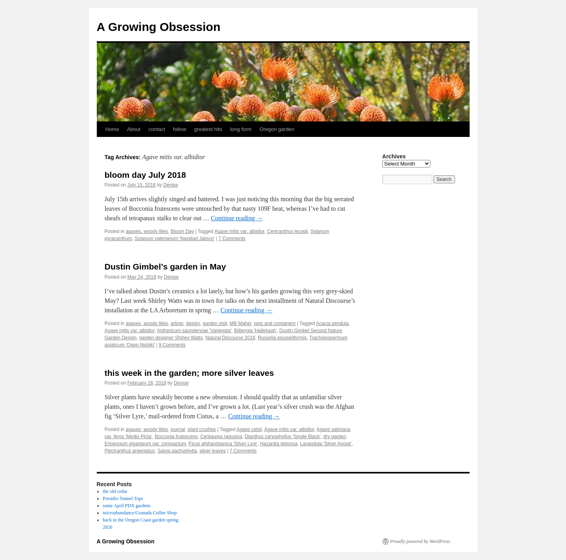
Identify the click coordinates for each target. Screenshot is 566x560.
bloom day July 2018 (145, 174)
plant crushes (202, 429)
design (193, 323)
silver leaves (213, 451)
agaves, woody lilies (147, 231)
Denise (170, 185)
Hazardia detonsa (278, 443)
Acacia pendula (332, 323)
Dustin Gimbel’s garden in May (165, 266)
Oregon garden (276, 129)
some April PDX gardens (126, 505)
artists (177, 323)
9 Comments (172, 345)
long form (240, 129)
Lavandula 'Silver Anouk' (326, 443)
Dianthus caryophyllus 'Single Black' (282, 436)
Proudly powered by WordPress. (420, 541)
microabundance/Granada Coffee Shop (140, 513)
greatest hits (208, 129)
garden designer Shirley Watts (171, 338)
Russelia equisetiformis (282, 338)
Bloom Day (182, 231)
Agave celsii (249, 429)
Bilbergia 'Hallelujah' (255, 330)
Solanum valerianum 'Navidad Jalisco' (175, 238)
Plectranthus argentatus (130, 451)
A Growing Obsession (159, 26)
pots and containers (274, 323)
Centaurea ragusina (221, 436)
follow (179, 129)
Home (112, 129)
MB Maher (240, 323)
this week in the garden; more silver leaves (189, 372)
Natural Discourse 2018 (230, 338)
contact (156, 129)
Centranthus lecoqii (287, 231)
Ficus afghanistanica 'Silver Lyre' (223, 443)
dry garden (334, 436)
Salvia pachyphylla (177, 451)
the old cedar (115, 491)
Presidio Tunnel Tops (123, 498)
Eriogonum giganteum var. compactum (145, 443)
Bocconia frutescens (176, 436)
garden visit (215, 323)
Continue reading (237, 218)
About (133, 129)
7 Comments (232, 238)
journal (178, 429)
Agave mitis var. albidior (240, 231)
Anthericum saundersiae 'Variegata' (194, 330)
